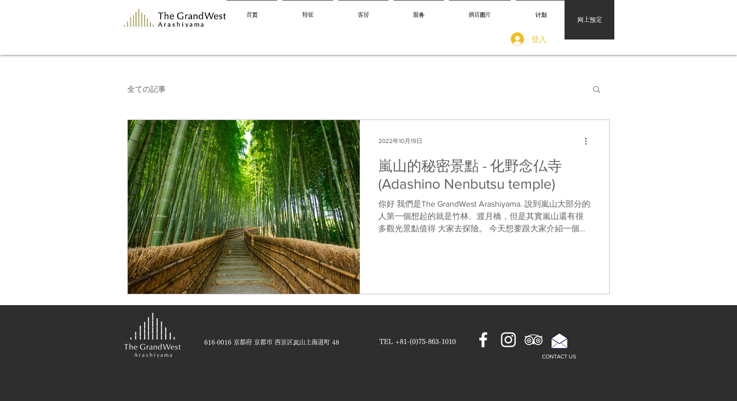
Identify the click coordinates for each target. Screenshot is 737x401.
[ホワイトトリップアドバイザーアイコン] (533, 340)
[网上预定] (589, 19)
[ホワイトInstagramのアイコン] (508, 340)
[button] (597, 90)
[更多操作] (589, 141)
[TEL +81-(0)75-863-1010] (417, 342)
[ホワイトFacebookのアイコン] (483, 340)
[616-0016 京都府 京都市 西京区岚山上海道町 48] (271, 342)
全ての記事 (146, 89)
